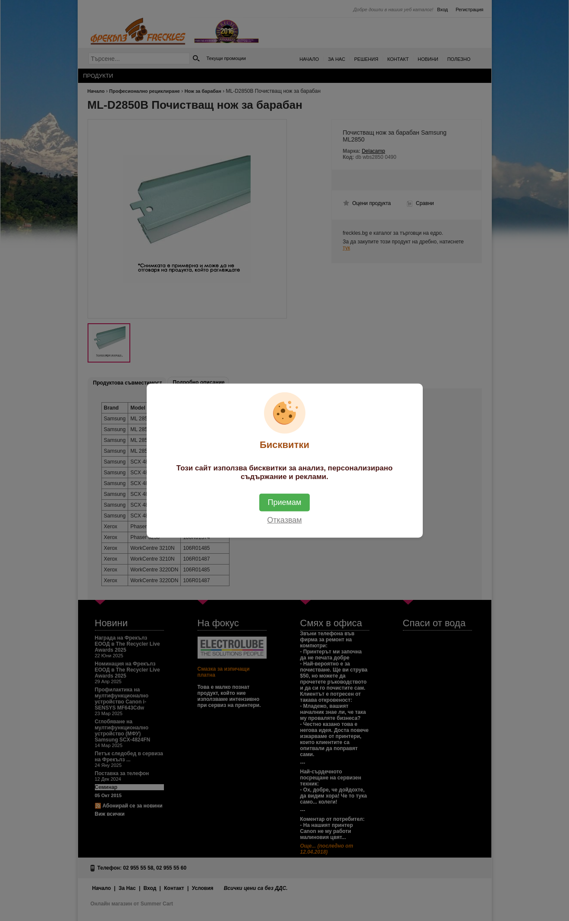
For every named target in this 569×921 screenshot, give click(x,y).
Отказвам (284, 519)
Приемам (285, 502)
